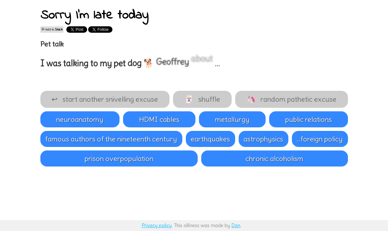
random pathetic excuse (291, 99)
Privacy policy (157, 225)
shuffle (202, 99)
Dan (235, 225)
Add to (51, 29)
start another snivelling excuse (105, 99)
